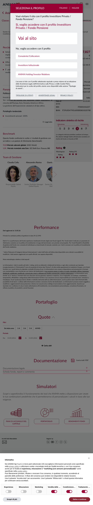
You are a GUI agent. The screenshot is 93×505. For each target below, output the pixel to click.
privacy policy (66, 95)
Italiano (63, 8)
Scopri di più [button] (12, 499)
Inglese (75, 8)
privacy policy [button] (14, 466)
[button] (89, 458)
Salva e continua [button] (79, 499)
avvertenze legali (47, 95)
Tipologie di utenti (24, 95)
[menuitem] (46, 38)
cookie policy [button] (22, 471)
